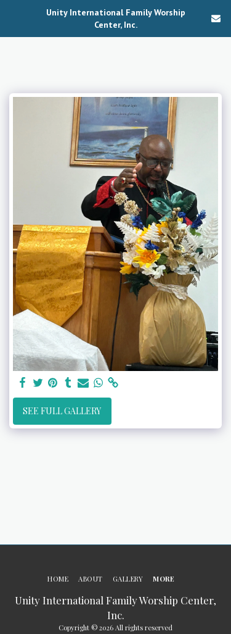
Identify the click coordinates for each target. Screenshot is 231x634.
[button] (13, 17)
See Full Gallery (62, 411)
